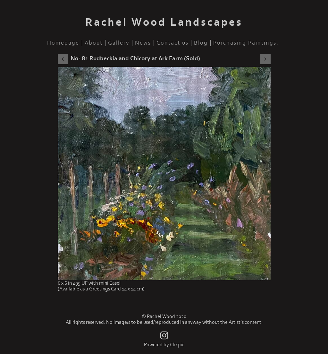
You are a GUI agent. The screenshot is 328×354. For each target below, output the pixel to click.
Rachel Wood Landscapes (164, 22)
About (94, 43)
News (143, 43)
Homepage (63, 43)
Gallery (119, 43)
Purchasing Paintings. (246, 43)
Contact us (172, 43)
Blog (201, 43)
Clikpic (177, 345)
